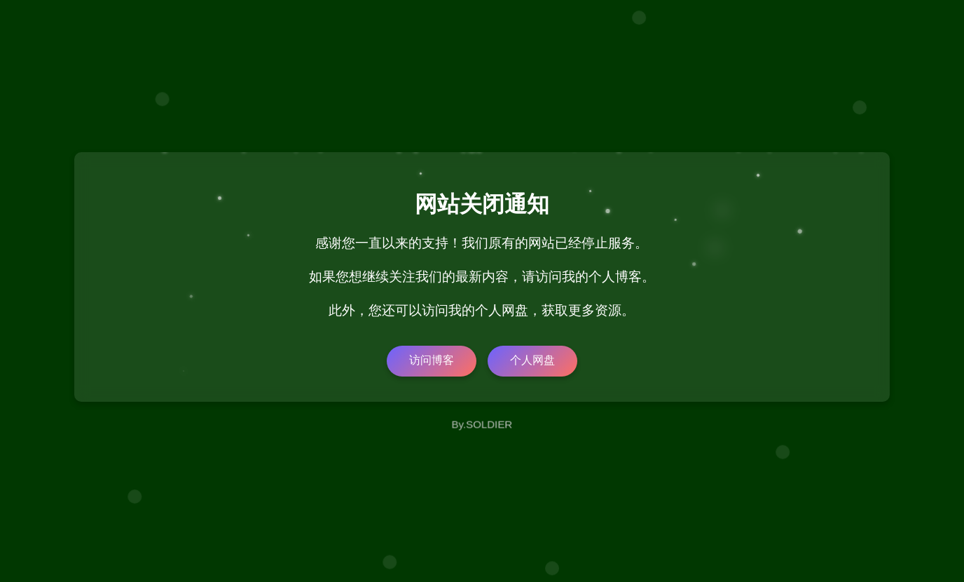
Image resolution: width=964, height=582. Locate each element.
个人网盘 (532, 360)
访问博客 (431, 360)
